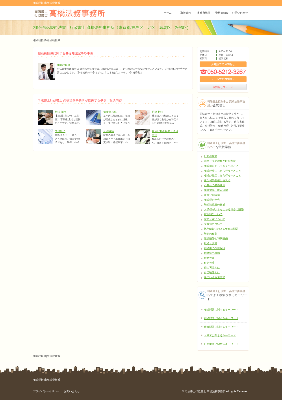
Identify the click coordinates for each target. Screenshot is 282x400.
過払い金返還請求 (214, 277)
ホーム (168, 13)
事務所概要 (203, 13)
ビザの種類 (210, 156)
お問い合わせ (240, 13)
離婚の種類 (210, 233)
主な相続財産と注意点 (217, 180)
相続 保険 (60, 111)
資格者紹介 (221, 13)
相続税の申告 (212, 199)
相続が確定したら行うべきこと (222, 175)
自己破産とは (212, 272)
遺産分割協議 (212, 194)
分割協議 (108, 131)
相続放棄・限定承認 (216, 190)
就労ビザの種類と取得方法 (220, 161)
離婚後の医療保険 (214, 248)
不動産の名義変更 (214, 185)
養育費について (213, 224)
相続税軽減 (63, 65)
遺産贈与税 (110, 111)
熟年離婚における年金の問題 (221, 228)
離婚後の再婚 (212, 253)
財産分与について (214, 219)
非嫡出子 (60, 131)
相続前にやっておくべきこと (221, 165)
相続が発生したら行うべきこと (222, 170)
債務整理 (209, 257)
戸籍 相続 (157, 111)
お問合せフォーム (223, 87)
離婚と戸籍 (210, 243)
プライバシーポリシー (46, 391)
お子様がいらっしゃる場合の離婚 (224, 209)
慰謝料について (213, 214)
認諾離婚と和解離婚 (216, 238)
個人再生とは (212, 267)
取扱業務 (185, 13)
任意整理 (209, 262)
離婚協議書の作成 (214, 204)
